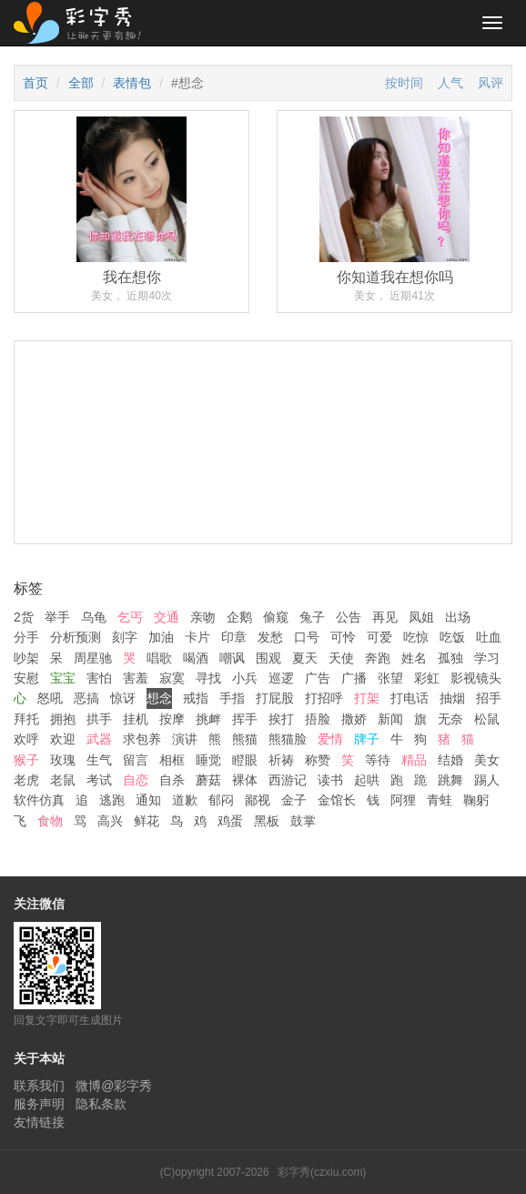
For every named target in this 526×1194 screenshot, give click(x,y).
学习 (487, 658)
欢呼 (26, 739)
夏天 (305, 658)
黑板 (266, 821)
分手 (26, 637)
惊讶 (123, 698)
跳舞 (450, 780)
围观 (268, 658)
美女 (487, 760)
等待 (377, 760)
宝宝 (63, 678)
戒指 (195, 698)
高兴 (110, 821)
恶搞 (86, 698)
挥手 (245, 719)
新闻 (390, 719)
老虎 (26, 780)
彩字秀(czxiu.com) (322, 1172)
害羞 (135, 678)
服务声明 (39, 1104)
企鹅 (239, 617)
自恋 (135, 780)
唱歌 (159, 658)
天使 (341, 658)
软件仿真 (39, 800)
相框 (172, 760)
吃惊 (416, 637)
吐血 (488, 637)
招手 (488, 698)
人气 (450, 83)
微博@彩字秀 (114, 1085)
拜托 (26, 719)
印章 (234, 637)
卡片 (197, 637)
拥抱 (63, 719)
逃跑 (112, 800)
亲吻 (203, 617)
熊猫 (245, 739)
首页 (35, 83)
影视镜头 (475, 678)
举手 (57, 617)
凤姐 (421, 617)
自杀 (172, 780)
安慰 (26, 678)
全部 (81, 83)
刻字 (124, 637)
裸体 (245, 780)
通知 (148, 800)
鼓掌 (303, 821)
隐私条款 (101, 1104)
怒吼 (50, 698)
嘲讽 (232, 658)
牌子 (366, 739)
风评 (490, 83)
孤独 (450, 658)
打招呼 (324, 698)
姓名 (414, 658)
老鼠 (63, 780)
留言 (135, 760)
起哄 (366, 780)
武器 (99, 739)
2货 (24, 617)
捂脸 (317, 719)
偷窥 (275, 617)
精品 (414, 760)
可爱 (379, 637)
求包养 (142, 739)
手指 (232, 698)
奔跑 (377, 658)
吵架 (26, 658)
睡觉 (208, 760)
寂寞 (172, 678)
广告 (317, 678)
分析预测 (75, 637)
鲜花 (146, 821)
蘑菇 (208, 780)
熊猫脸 (287, 739)
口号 (306, 637)
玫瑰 (63, 760)
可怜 (343, 637)
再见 (385, 617)
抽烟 (452, 698)
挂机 (135, 719)
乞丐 (130, 617)
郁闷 (221, 800)
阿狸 (403, 800)
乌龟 (93, 617)
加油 (161, 637)
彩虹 (427, 678)
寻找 (208, 678)
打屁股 (275, 698)
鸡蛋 (230, 821)
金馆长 (337, 800)
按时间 (404, 83)
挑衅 (208, 719)
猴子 (26, 760)
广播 (354, 678)
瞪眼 (245, 760)
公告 (348, 617)
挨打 (281, 719)
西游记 (287, 780)
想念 (159, 698)
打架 (366, 698)
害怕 (99, 678)
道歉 (184, 800)
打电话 (409, 698)
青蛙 (439, 800)
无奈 (450, 719)
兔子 (312, 617)
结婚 (450, 760)
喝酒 (195, 658)
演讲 (184, 739)
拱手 (99, 719)
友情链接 (39, 1122)
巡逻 (281, 678)
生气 (99, 760)
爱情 (330, 739)
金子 (294, 800)
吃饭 (452, 637)
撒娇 (354, 719)
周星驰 (93, 658)
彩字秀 (83, 23)
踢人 (487, 780)
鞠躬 (476, 800)
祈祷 (281, 760)
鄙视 (257, 800)
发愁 (270, 637)
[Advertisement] (263, 515)
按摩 (172, 719)
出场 (457, 617)
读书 (330, 780)
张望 (390, 678)
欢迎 (63, 739)
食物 (50, 821)
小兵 (245, 678)
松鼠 (487, 719)
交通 (166, 617)
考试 (99, 780)
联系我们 (39, 1085)
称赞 (317, 760)
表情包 (132, 83)
